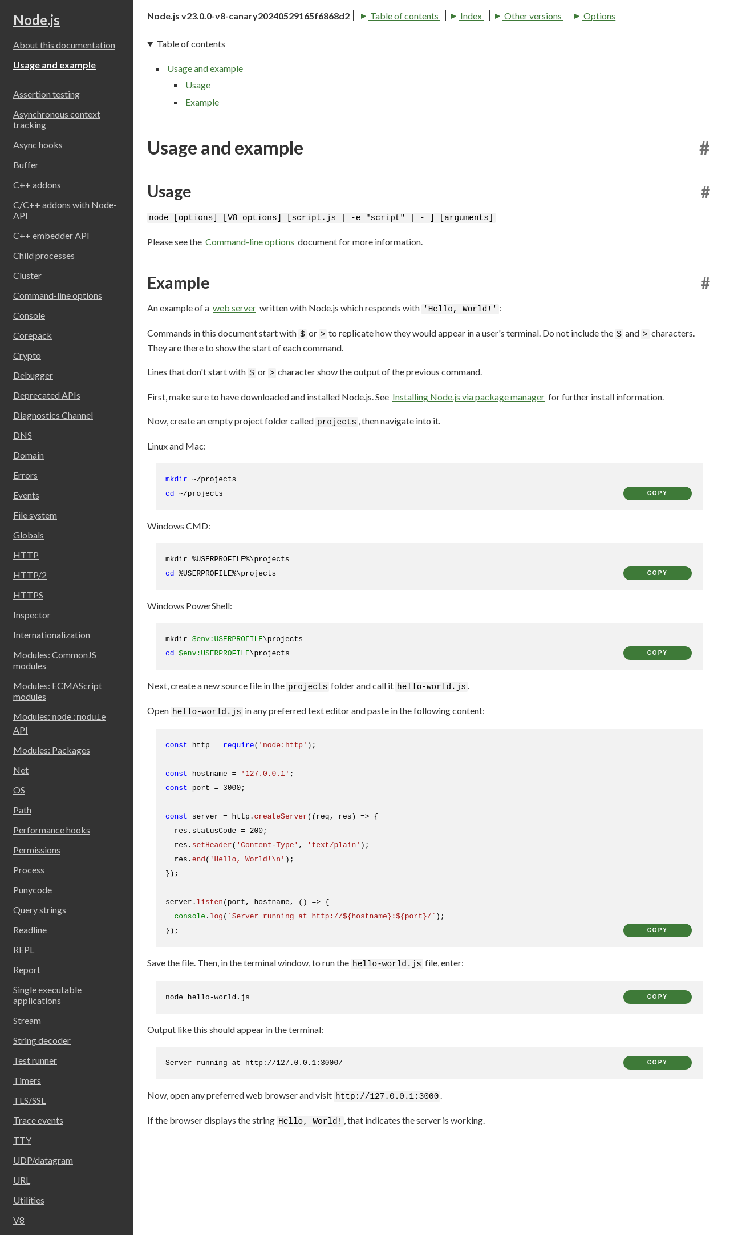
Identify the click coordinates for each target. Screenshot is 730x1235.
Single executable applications (47, 995)
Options (383, 79)
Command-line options (57, 295)
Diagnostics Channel (53, 415)
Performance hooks (51, 829)
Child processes (44, 255)
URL (21, 1180)
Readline (30, 929)
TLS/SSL (29, 1100)
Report (26, 969)
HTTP (26, 554)
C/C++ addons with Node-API (65, 210)
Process (28, 869)
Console (29, 315)
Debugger (33, 375)
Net (21, 769)
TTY (22, 1140)
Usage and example (54, 64)
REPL (23, 949)
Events (26, 494)
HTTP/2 (30, 574)
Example (202, 169)
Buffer (26, 164)
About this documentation (64, 44)
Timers (27, 1080)
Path (22, 809)
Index (256, 79)
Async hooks (38, 144)
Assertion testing (46, 93)
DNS (22, 435)
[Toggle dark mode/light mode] (701, 36)
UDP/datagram (43, 1160)
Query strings (39, 909)
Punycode (32, 889)
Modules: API (59, 723)
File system (35, 514)
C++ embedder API (51, 235)
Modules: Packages (51, 749)
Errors (25, 474)
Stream (27, 1020)
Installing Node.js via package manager (468, 464)
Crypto (27, 355)
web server (234, 375)
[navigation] (429, 140)
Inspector (32, 614)
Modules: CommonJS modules (54, 660)
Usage (197, 152)
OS (19, 789)
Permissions (36, 849)
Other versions (317, 79)
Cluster (27, 275)
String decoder (42, 1040)
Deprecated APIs (46, 395)
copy (657, 560)
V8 (19, 1219)
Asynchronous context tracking (56, 119)
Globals (28, 534)
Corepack (32, 335)
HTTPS (28, 594)
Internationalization (51, 634)
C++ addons (37, 184)
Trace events (38, 1120)
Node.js (36, 19)
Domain (28, 455)
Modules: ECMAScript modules (57, 691)
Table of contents (188, 79)
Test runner (35, 1060)
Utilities (28, 1199)
